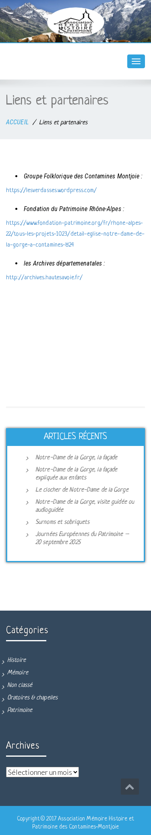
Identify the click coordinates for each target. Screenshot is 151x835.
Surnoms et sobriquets (62, 522)
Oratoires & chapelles (32, 698)
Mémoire (17, 673)
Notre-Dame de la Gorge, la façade (76, 457)
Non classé (19, 685)
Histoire (16, 660)
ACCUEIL (17, 122)
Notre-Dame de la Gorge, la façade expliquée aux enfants (76, 474)
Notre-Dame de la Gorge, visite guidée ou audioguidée (84, 506)
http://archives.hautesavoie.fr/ (44, 277)
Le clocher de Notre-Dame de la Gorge (81, 490)
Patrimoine (19, 710)
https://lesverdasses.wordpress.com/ (51, 190)
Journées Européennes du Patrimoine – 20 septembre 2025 (82, 538)
